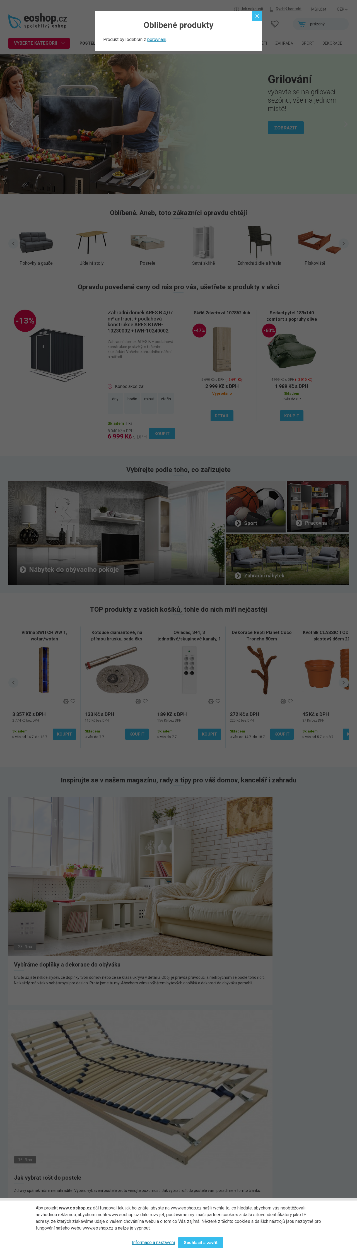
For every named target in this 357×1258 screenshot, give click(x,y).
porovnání (156, 39)
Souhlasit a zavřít (201, 1242)
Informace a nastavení (153, 1242)
